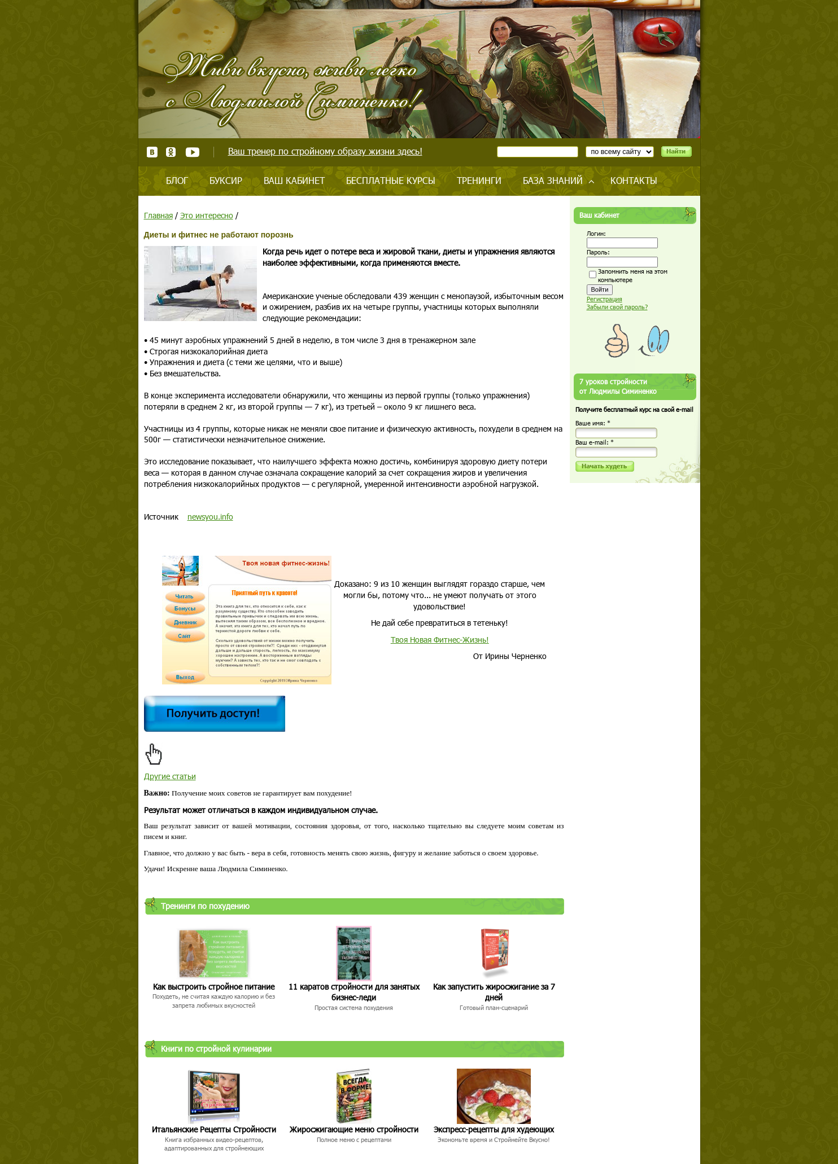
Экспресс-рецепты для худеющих (494, 1129)
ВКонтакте (152, 152)
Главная (158, 215)
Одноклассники (171, 152)
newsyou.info (210, 516)
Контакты (633, 180)
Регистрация (604, 298)
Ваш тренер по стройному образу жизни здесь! (325, 151)
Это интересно (206, 215)
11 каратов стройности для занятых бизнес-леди (354, 992)
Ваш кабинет (294, 180)
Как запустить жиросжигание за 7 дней (494, 992)
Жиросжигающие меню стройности (354, 1129)
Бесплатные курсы (390, 180)
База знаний (553, 180)
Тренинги (479, 180)
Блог (177, 180)
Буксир (226, 180)
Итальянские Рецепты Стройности (214, 1129)
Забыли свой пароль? (617, 306)
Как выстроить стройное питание (213, 986)
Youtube (192, 152)
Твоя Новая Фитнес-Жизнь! (440, 639)
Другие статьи (170, 776)
